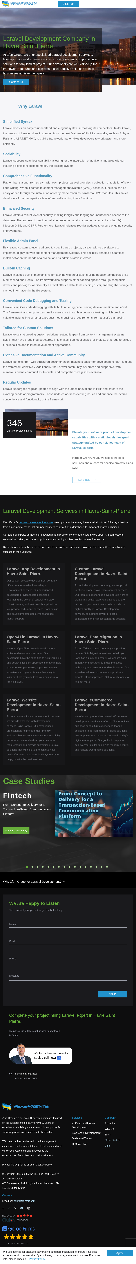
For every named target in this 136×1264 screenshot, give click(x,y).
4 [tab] (43, 867)
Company (110, 1117)
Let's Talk (68, 3)
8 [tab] (64, 867)
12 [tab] (85, 867)
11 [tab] (80, 867)
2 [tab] (32, 867)
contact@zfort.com (26, 1078)
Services (77, 1117)
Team (108, 1134)
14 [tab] (96, 867)
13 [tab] (91, 867)
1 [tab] (27, 867)
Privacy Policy (37, 1259)
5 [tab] (48, 867)
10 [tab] (75, 867)
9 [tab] (69, 867)
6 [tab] (53, 867)
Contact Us (16, 81)
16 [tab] (107, 867)
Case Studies (112, 1140)
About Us (110, 1123)
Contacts (7, 1195)
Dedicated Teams (82, 1138)
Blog (107, 1145)
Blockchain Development (86, 1132)
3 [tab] (37, 867)
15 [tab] (101, 867)
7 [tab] (59, 867)
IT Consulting (79, 1144)
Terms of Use (26, 1164)
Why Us (109, 1129)
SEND (112, 994)
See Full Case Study (16, 830)
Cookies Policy (44, 1164)
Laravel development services (36, 522)
